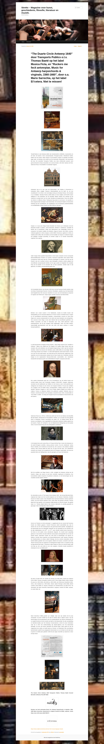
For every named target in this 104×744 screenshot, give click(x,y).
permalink (62, 732)
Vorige (75, 46)
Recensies (29, 41)
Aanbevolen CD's (45, 732)
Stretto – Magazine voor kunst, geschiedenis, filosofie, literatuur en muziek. (39, 10)
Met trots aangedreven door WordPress (52, 737)
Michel (52, 732)
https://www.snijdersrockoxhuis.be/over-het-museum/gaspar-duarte (47, 729)
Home (23, 41)
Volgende (80, 46)
